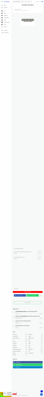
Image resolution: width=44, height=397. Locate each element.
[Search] (22, 2)
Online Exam (21, 317)
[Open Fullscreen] (37, 1)
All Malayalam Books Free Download (22, 325)
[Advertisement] (28, 35)
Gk (15, 312)
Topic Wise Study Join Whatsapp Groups (23, 320)
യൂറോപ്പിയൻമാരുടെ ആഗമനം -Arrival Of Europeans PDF (26, 311)
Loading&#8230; (28, 135)
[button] (2, 1)
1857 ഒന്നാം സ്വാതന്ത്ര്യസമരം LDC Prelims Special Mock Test (27, 316)
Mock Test (16, 288)
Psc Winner (7, 1)
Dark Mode (40, 1)
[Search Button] (14, 2)
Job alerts (16, 322)
